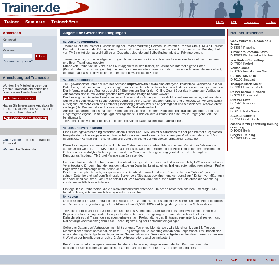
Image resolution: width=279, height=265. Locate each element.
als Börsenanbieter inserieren (26, 118)
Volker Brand (240, 68)
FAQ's (220, 22)
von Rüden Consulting (247, 60)
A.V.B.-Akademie (242, 115)
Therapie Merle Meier (245, 84)
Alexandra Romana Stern (249, 52)
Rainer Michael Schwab (247, 92)
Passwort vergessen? (18, 61)
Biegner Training (242, 135)
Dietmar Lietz (240, 99)
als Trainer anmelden (20, 98)
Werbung (9, 149)
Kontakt (271, 22)
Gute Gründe (12, 139)
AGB (234, 22)
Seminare (35, 22)
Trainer (11, 22)
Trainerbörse (64, 22)
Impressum (251, 22)
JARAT (235, 108)
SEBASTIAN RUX (243, 76)
